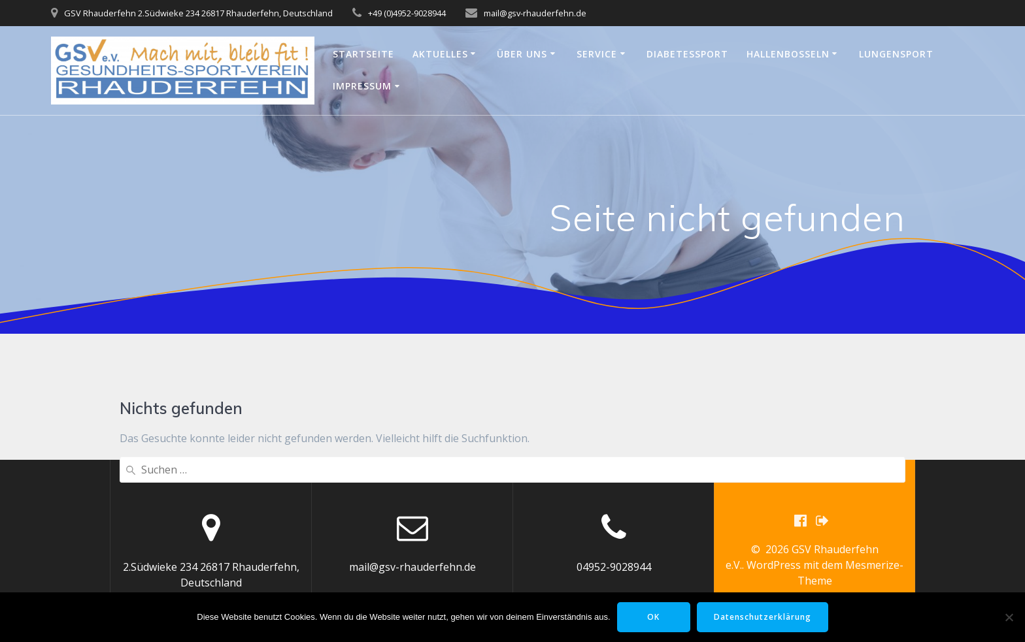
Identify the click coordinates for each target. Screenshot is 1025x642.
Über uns (522, 54)
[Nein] (1008, 617)
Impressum (362, 86)
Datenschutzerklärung (762, 616)
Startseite (363, 54)
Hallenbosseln (788, 54)
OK (653, 616)
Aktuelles (440, 54)
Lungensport (896, 54)
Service (597, 54)
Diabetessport (687, 54)
